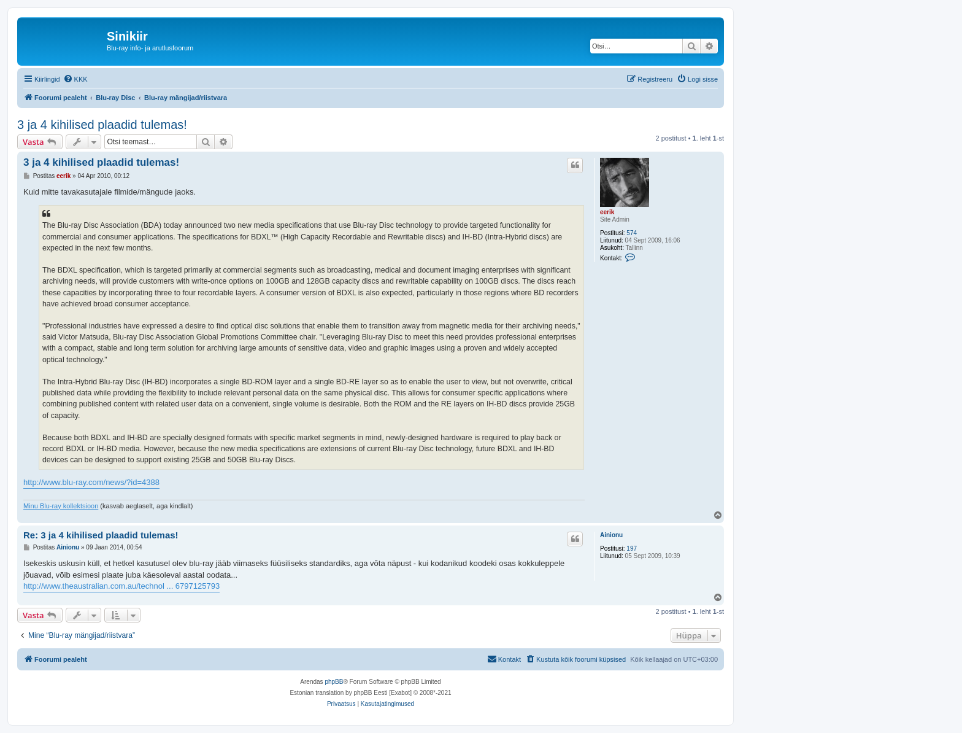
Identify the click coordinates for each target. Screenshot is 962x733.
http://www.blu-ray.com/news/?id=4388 (91, 482)
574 (631, 233)
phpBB (334, 681)
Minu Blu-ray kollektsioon (60, 506)
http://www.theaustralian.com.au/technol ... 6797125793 (121, 586)
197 (631, 548)
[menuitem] (75, 79)
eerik (607, 212)
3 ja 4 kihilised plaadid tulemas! (102, 124)
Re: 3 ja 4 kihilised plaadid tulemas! (101, 535)
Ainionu (611, 535)
